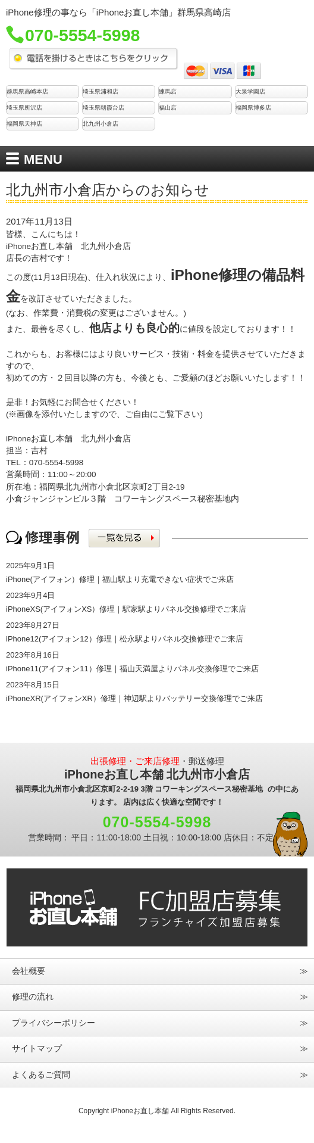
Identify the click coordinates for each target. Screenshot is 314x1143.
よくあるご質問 (41, 1074)
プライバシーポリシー (53, 1023)
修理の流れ (33, 996)
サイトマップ (37, 1048)
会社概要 (28, 971)
